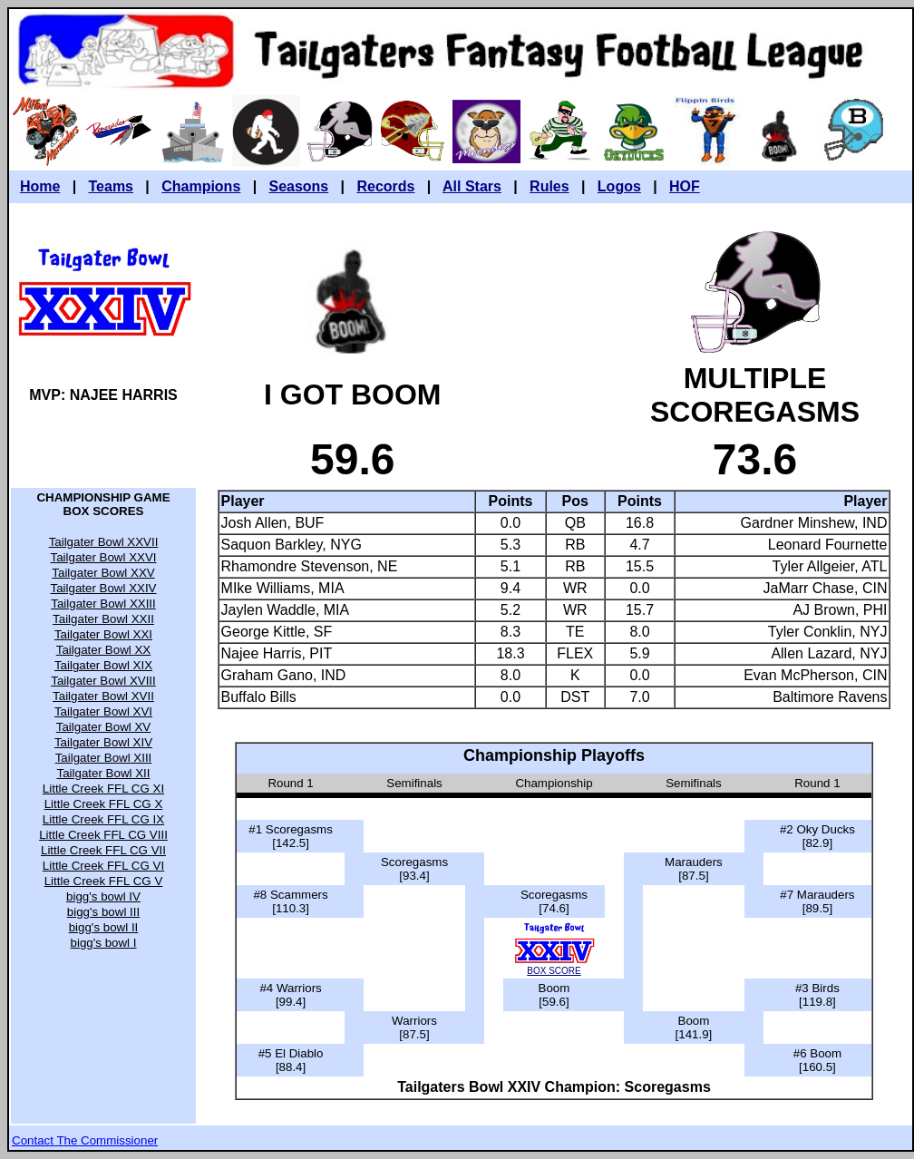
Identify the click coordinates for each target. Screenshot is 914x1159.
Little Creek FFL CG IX (103, 819)
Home (40, 186)
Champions (200, 186)
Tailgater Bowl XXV (103, 573)
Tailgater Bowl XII (104, 773)
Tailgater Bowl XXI (103, 634)
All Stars (471, 186)
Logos (619, 186)
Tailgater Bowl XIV (103, 742)
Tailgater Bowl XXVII (104, 542)
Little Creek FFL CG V (103, 881)
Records (385, 186)
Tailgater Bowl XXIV (103, 588)
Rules (549, 186)
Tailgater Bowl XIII (103, 758)
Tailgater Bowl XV (103, 727)
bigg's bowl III (103, 912)
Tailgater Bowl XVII (103, 696)
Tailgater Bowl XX (103, 650)
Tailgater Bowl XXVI (103, 557)
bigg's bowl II (104, 927)
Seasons (298, 186)
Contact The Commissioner (85, 1140)
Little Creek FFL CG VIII (103, 835)
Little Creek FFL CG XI (103, 788)
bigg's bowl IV (103, 896)
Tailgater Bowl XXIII (103, 603)
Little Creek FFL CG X (103, 804)
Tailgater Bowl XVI (103, 711)
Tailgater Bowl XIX (103, 665)
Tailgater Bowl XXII (103, 619)
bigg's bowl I (104, 943)
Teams (111, 186)
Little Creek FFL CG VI (103, 865)
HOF (684, 186)
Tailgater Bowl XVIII (103, 680)
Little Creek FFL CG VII (103, 850)
